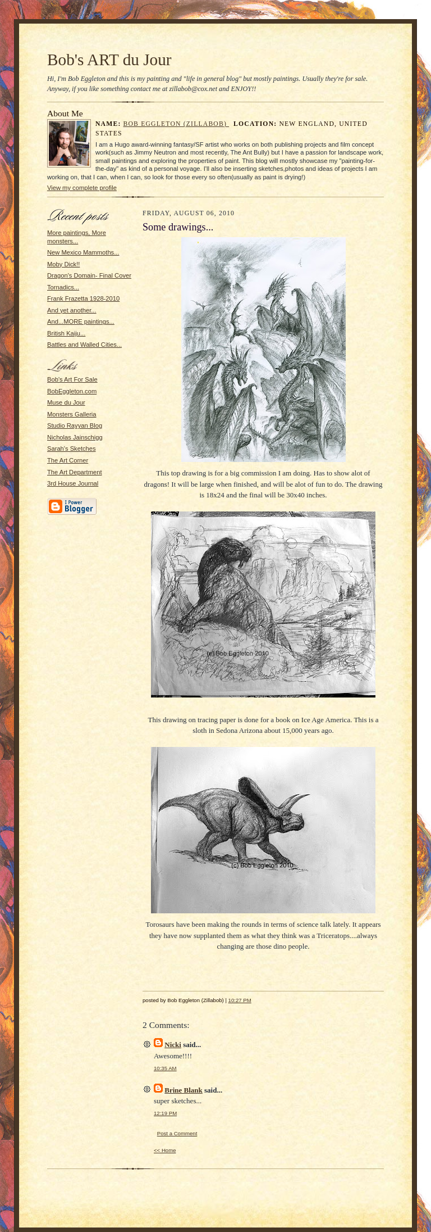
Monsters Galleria (72, 414)
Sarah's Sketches (71, 448)
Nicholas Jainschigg (75, 437)
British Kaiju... (66, 333)
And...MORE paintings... (80, 321)
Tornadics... (63, 287)
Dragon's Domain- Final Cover (89, 275)
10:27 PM (239, 1000)
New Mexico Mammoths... (83, 252)
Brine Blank (183, 1090)
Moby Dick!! (63, 264)
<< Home (165, 1150)
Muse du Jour (66, 402)
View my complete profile (82, 187)
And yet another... (72, 310)
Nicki (172, 1044)
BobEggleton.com (72, 391)
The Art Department (74, 472)
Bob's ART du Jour (109, 60)
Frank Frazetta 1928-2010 (83, 298)
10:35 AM (165, 1068)
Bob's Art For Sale (72, 379)
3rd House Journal (72, 483)
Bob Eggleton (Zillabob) (176, 124)
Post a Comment (177, 1133)
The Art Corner (67, 460)
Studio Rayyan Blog (74, 425)
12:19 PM (165, 1113)
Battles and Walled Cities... (84, 344)
